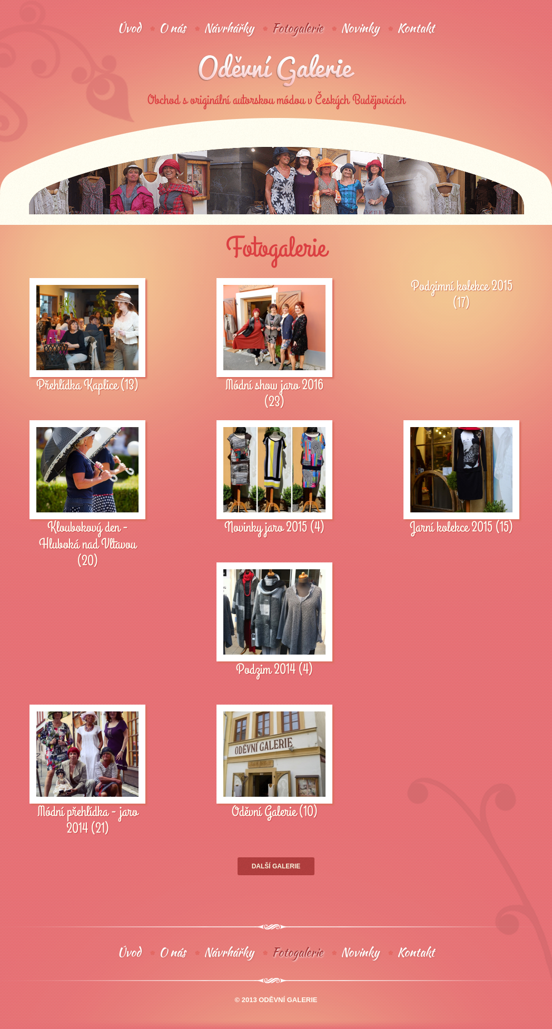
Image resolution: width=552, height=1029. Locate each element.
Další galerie (276, 866)
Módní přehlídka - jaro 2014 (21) (87, 820)
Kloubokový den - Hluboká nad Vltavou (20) (87, 544)
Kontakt (416, 28)
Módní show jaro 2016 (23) (274, 394)
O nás (172, 28)
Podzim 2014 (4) (274, 669)
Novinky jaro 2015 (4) (274, 527)
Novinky (360, 28)
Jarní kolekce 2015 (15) (461, 527)
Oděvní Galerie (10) (275, 812)
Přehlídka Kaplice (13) (87, 385)
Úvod (129, 28)
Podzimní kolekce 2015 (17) (461, 295)
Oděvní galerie (276, 70)
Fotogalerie (297, 28)
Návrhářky (229, 28)
